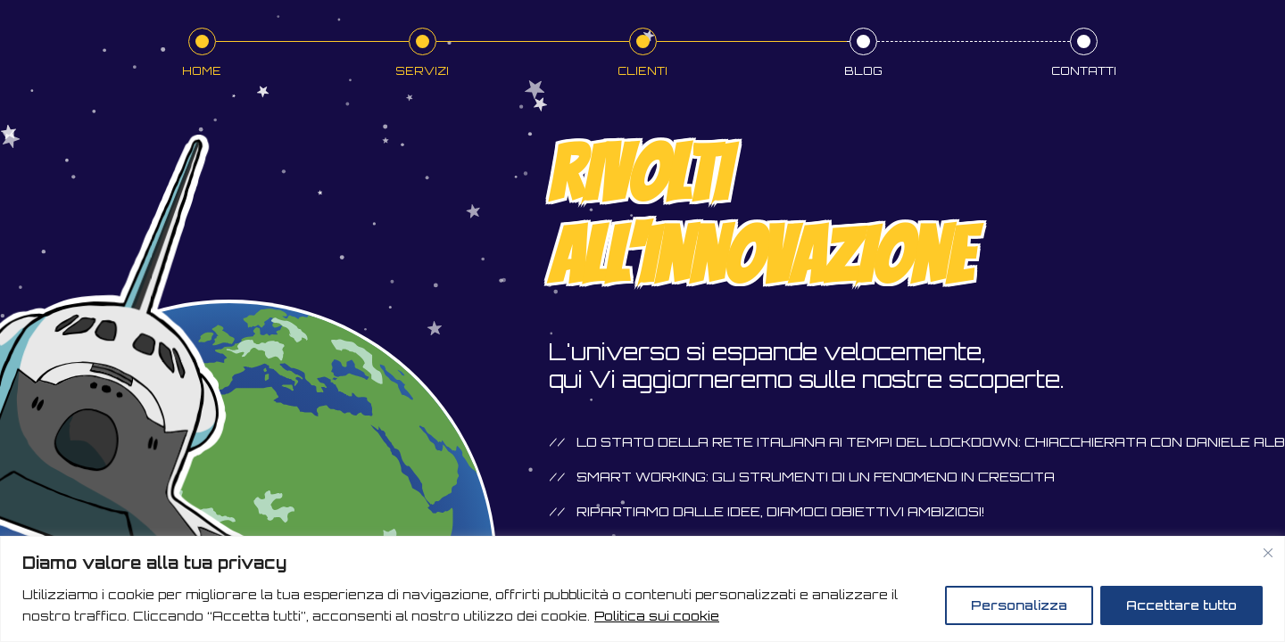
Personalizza (1019, 605)
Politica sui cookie (656, 615)
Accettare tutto (1181, 605)
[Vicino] (1268, 552)
